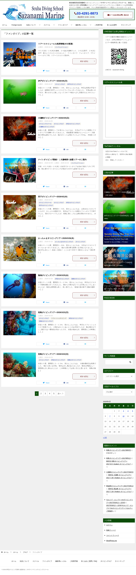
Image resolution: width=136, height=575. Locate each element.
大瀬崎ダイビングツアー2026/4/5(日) (53, 118)
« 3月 (105, 438)
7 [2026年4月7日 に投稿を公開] (109, 416)
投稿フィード (111, 530)
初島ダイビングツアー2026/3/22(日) (53, 354)
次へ (59, 394)
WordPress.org (111, 541)
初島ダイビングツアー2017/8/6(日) (118, 450)
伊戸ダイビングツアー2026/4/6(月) (52, 81)
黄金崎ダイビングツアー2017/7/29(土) (120, 486)
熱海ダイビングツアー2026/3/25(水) (53, 275)
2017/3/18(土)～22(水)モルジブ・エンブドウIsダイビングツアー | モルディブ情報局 (119, 508)
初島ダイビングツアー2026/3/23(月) (53, 312)
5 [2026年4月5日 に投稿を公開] (132, 411)
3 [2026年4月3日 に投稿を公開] (123, 411)
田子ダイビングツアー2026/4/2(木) (52, 197)
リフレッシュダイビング (58, 318)
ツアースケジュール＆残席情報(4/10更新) (55, 44)
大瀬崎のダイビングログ (46, 127)
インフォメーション (61, 47)
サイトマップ (126, 25)
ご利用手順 (99, 25)
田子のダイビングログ (46, 205)
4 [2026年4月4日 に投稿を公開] (128, 411)
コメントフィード (112, 535)
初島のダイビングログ (46, 321)
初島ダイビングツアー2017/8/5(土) (118, 458)
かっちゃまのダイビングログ (64, 241)
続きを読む (87, 61)
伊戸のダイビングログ (74, 84)
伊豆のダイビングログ (73, 124)
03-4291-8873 (87, 13)
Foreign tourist (17, 25)
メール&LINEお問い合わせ (119, 15)
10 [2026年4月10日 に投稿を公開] (123, 416)
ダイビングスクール (45, 124)
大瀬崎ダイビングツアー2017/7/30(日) (120, 472)
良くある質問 (112, 25)
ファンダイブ (63, 25)
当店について (31, 25)
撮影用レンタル (81, 25)
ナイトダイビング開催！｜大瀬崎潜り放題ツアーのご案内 (62, 160)
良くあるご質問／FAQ (89, 561)
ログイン (109, 525)
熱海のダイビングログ (78, 279)
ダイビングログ (60, 84)
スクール (47, 25)
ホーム (4, 25)
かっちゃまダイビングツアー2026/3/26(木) (56, 238)
